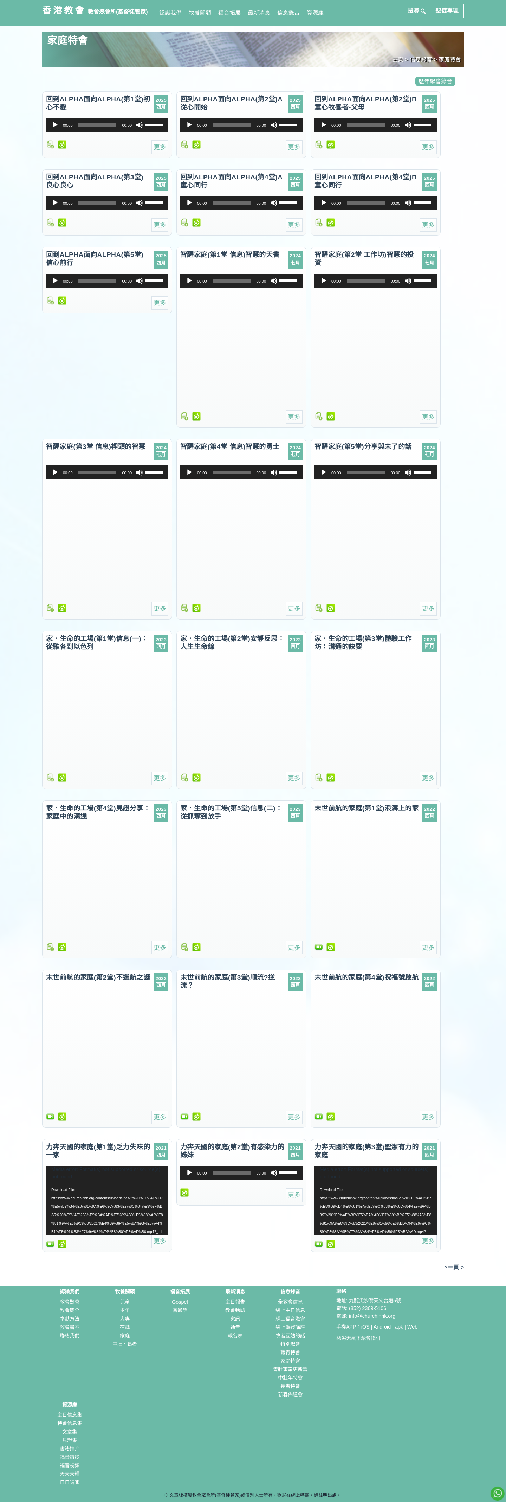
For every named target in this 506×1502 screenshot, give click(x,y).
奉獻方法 (69, 1319)
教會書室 (69, 1327)
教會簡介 (69, 1310)
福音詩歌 (69, 1457)
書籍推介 (69, 1448)
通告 (235, 1327)
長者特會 (290, 1386)
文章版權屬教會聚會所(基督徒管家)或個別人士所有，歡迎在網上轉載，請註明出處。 (255, 1495)
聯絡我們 (69, 1335)
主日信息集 (69, 1415)
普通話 (180, 1310)
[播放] (55, 124)
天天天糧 (69, 1474)
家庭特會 (290, 1361)
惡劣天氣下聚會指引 (358, 1338)
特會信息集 (69, 1423)
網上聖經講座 (290, 1327)
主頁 (397, 59)
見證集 (69, 1440)
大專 (125, 1319)
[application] (107, 125)
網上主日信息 (290, 1310)
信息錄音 (288, 13)
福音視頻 (69, 1465)
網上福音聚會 (290, 1319)
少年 (125, 1310)
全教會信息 (290, 1302)
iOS (365, 1327)
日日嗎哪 (69, 1482)
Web (412, 1327)
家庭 (125, 1335)
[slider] (97, 125)
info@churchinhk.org (372, 1316)
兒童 (125, 1302)
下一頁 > (453, 1267)
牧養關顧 (200, 13)
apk (399, 1327)
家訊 (235, 1319)
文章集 (69, 1432)
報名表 (235, 1335)
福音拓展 (229, 13)
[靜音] (139, 124)
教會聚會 (69, 1302)
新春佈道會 (290, 1394)
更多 (160, 147)
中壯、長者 (124, 1344)
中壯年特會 (290, 1378)
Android (382, 1327)
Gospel (180, 1302)
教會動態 (235, 1310)
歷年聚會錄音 (435, 81)
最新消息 (259, 13)
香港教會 (64, 10)
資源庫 (315, 13)
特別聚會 (290, 1344)
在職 (125, 1327)
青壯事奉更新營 (290, 1369)
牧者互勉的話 (290, 1335)
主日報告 (235, 1302)
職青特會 (290, 1352)
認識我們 (170, 13)
